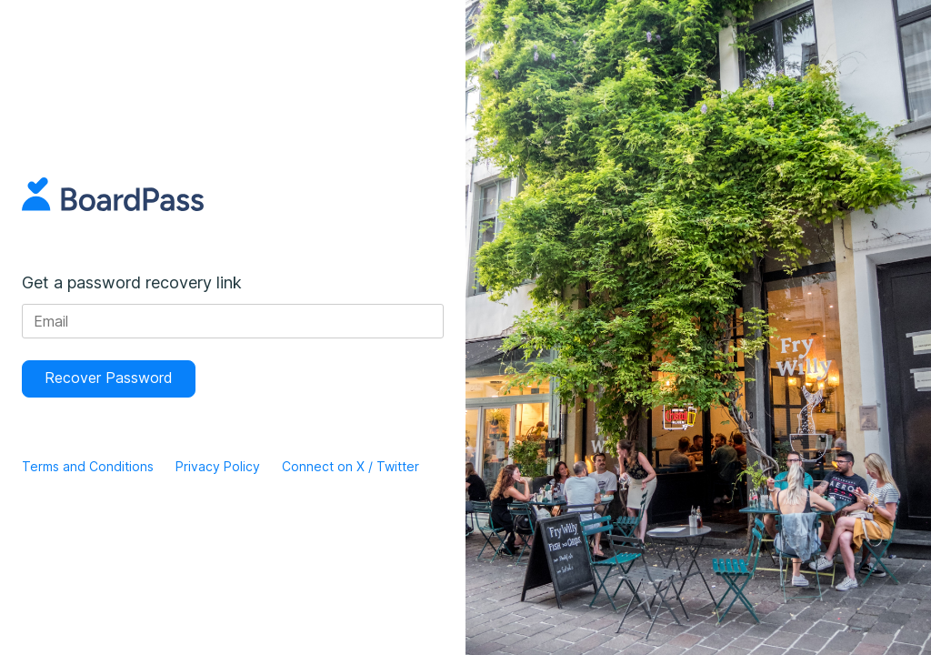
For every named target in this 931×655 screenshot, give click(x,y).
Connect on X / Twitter (350, 466)
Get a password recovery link (132, 282)
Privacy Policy (217, 466)
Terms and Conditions (88, 466)
